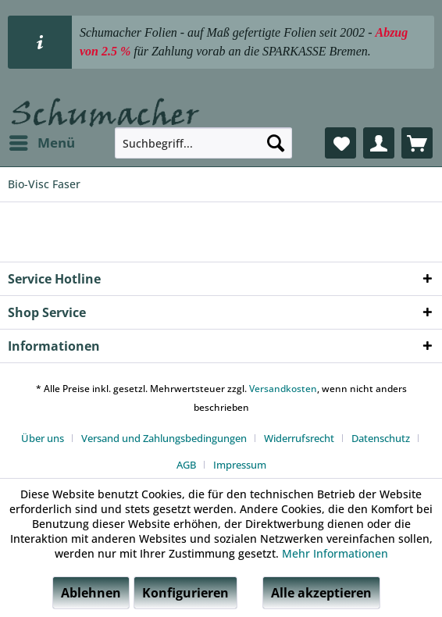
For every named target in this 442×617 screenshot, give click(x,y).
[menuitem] (41, 143)
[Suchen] (275, 143)
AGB (186, 465)
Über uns (42, 438)
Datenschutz (380, 438)
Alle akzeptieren (321, 592)
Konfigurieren (185, 592)
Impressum (239, 465)
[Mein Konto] (378, 143)
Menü (42, 141)
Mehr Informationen (335, 553)
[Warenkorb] (417, 143)
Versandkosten (283, 388)
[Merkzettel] (340, 143)
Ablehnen (91, 592)
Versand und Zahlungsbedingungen (164, 438)
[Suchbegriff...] (203, 143)
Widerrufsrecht (299, 438)
